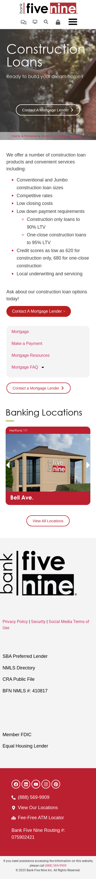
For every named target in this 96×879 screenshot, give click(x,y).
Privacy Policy (15, 621)
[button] (8, 465)
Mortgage (78, 136)
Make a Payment (27, 343)
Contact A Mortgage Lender (37, 311)
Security (38, 621)
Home (16, 136)
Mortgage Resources (31, 355)
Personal (30, 136)
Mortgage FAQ (28, 367)
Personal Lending (54, 136)
